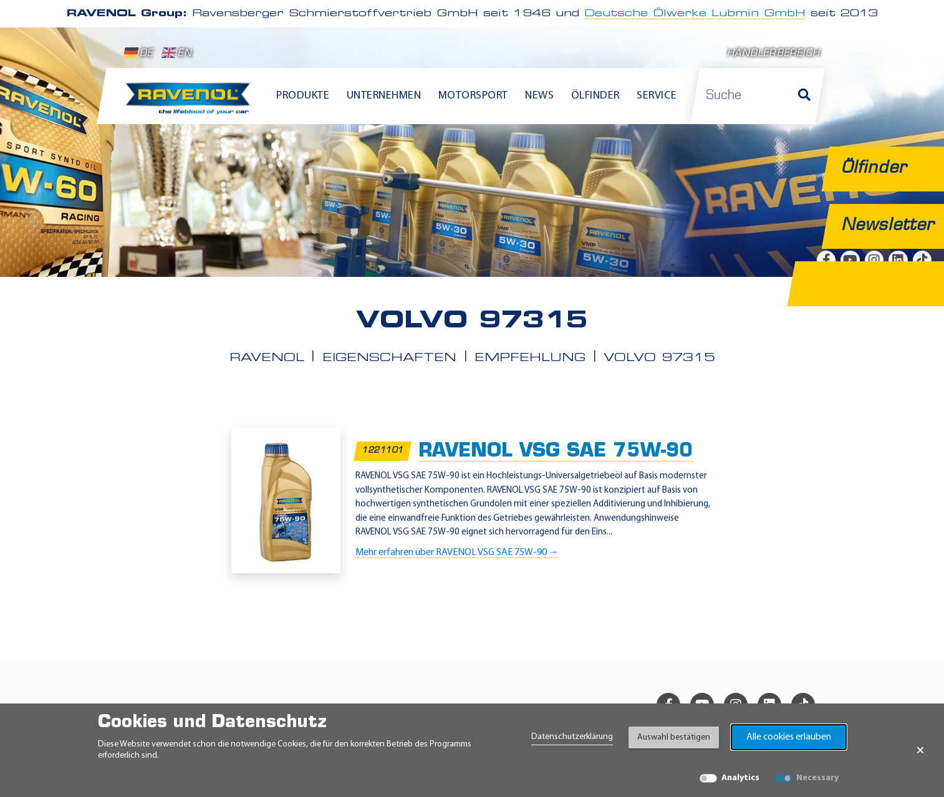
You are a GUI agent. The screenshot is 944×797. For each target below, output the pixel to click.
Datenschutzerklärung (572, 736)
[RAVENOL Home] (191, 103)
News (539, 96)
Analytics (740, 778)
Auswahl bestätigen (673, 737)
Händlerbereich (773, 54)
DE (138, 53)
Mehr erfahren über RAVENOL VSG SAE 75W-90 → (457, 552)
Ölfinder (595, 96)
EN (176, 53)
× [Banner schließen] (920, 750)
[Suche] (804, 96)
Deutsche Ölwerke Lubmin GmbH (695, 14)
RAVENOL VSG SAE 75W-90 (555, 451)
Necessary (817, 778)
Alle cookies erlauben (788, 737)
